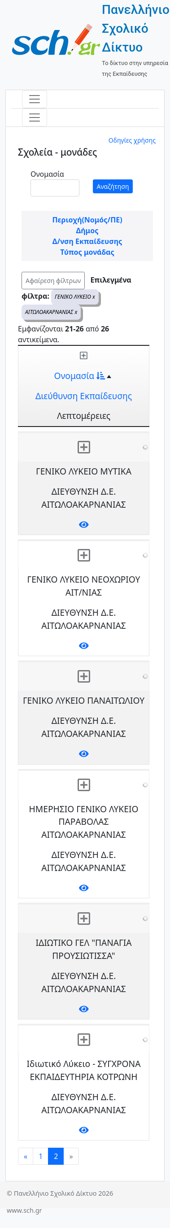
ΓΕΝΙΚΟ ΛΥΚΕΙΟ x (75, 296)
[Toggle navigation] (34, 99)
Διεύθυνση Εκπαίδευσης (83, 396)
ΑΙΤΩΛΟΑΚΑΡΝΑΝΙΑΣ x (51, 312)
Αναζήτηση (113, 186)
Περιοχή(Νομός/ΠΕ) (87, 220)
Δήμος (87, 230)
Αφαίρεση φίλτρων (53, 280)
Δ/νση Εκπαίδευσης (87, 241)
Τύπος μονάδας (87, 252)
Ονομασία (47, 174)
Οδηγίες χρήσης (132, 140)
